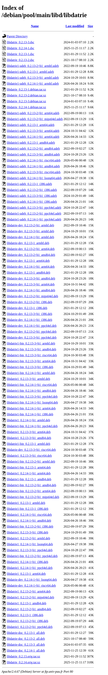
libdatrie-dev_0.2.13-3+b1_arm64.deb (31, 284)
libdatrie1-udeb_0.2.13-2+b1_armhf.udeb (33, 66)
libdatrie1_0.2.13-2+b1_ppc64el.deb (29, 627)
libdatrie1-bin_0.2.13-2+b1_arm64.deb (31, 491)
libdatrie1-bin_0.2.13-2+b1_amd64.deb (31, 485)
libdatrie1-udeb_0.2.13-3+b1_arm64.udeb (33, 130)
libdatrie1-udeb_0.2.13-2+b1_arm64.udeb (33, 113)
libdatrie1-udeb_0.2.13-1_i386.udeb (29, 184)
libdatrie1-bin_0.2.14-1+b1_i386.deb (30, 414)
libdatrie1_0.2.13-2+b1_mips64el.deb (30, 597)
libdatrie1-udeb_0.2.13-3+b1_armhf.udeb (33, 77)
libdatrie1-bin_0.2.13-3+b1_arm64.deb (31, 361)
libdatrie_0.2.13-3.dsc (20, 42)
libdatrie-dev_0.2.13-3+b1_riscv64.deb (31, 449)
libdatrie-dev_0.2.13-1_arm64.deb (28, 260)
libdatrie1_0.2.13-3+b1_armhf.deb (28, 379)
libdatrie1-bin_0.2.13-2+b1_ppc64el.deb (32, 556)
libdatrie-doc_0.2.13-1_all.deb (26, 632)
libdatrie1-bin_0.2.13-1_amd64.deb (29, 479)
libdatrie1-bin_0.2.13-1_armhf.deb (28, 443)
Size (90, 26)
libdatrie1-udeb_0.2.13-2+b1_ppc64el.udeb (34, 213)
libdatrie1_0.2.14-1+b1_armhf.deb (28, 420)
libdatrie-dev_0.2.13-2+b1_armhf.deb (30, 225)
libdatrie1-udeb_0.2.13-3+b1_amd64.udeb (33, 154)
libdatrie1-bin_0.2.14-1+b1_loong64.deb (32, 402)
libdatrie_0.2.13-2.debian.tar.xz (26, 95)
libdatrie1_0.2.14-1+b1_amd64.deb (29, 520)
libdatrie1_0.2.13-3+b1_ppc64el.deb (29, 550)
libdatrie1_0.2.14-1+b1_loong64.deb (30, 544)
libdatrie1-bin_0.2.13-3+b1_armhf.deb (31, 343)
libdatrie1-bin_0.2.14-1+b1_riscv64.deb (32, 384)
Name (35, 26)
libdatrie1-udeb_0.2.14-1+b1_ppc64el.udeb (34, 219)
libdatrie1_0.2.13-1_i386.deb (25, 615)
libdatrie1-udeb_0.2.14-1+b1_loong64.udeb (34, 178)
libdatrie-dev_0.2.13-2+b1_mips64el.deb (32, 296)
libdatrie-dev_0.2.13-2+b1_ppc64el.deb (32, 331)
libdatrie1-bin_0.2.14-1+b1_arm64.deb (31, 408)
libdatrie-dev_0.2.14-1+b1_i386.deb (29, 319)
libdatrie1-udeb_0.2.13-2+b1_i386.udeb (32, 190)
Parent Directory (17, 36)
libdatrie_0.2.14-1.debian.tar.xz (26, 107)
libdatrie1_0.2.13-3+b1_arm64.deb (29, 432)
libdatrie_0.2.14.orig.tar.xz (23, 662)
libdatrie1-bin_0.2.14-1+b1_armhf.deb (31, 373)
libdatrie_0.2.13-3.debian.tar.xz (26, 101)
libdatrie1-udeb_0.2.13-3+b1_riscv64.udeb (33, 172)
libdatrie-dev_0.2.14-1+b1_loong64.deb (32, 579)
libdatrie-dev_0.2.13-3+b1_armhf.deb (30, 231)
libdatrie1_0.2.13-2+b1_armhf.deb (28, 538)
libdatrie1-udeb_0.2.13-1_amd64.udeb (31, 142)
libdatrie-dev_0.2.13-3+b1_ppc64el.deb (32, 337)
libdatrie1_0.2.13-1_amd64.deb (26, 603)
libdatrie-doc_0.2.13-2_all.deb (26, 638)
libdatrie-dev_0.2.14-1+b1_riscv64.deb (31, 585)
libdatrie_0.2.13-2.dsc (20, 60)
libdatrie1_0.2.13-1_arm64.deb (26, 573)
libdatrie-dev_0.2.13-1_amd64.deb (28, 272)
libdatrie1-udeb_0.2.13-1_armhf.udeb (30, 71)
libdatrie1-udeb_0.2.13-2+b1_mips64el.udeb (35, 119)
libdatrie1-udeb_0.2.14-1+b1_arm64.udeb (33, 136)
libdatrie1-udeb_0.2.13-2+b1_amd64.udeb (33, 148)
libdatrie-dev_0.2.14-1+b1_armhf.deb (30, 237)
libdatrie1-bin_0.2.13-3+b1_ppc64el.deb (32, 396)
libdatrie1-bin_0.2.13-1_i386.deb (27, 508)
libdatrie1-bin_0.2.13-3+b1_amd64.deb (31, 349)
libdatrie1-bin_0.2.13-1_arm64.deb (29, 467)
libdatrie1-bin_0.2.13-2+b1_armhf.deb (31, 461)
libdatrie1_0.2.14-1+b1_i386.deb (27, 562)
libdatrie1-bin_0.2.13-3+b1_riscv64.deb (32, 355)
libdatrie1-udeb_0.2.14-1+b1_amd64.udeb (33, 166)
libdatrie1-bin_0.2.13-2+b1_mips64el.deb (33, 497)
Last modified (75, 26)
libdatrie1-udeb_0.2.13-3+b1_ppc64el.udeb (34, 207)
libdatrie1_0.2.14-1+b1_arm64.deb (29, 473)
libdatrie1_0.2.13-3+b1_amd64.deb (29, 438)
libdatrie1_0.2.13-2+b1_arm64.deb (29, 591)
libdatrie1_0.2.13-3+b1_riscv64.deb (29, 455)
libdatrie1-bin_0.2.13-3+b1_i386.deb (30, 367)
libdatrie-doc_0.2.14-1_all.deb (26, 650)
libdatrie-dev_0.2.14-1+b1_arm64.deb (31, 266)
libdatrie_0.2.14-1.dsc (20, 48)
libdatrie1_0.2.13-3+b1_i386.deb (27, 532)
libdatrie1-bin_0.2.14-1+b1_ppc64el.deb (32, 426)
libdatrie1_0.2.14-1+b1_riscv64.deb (29, 514)
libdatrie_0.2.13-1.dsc (20, 54)
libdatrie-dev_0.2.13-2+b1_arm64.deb (31, 249)
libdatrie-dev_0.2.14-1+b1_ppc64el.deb (32, 325)
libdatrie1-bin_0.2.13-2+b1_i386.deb (30, 526)
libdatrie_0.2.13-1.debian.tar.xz (26, 89)
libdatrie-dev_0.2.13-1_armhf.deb (28, 243)
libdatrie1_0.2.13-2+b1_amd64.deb (29, 609)
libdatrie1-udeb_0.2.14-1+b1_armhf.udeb (33, 83)
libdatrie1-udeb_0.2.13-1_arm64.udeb (30, 125)
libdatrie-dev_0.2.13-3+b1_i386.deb (29, 314)
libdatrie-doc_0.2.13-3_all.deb (26, 644)
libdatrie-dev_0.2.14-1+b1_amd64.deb (31, 290)
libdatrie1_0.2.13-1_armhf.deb (26, 503)
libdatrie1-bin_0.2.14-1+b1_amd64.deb (31, 390)
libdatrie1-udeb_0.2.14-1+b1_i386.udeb (32, 201)
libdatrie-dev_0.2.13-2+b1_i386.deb (29, 302)
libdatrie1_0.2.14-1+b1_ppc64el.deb (29, 567)
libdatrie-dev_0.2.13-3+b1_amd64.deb (31, 278)
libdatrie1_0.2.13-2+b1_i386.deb (27, 621)
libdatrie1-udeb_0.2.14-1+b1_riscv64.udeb (33, 160)
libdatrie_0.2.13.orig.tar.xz (23, 656)
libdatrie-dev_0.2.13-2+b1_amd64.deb (31, 254)
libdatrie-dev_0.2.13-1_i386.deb (27, 308)
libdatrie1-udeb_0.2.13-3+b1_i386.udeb (32, 195)
